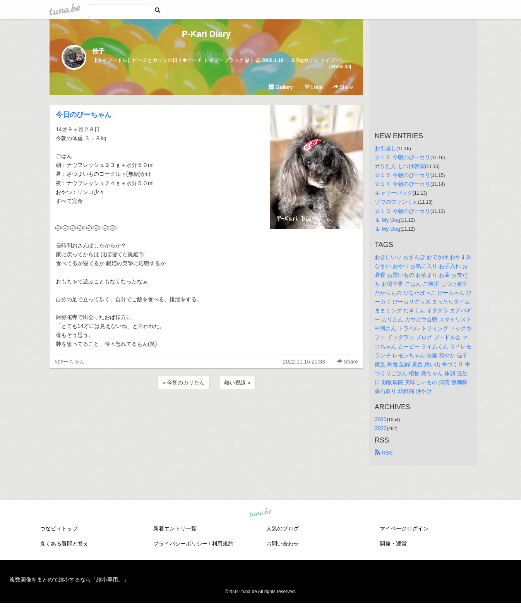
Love (313, 87)
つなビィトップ (59, 528)
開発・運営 (393, 543)
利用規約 (222, 543)
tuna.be (260, 513)
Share (343, 87)
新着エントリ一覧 (175, 528)
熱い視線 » (237, 382)
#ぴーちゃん (70, 362)
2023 (381, 419)
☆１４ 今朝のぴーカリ (402, 184)
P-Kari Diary (206, 34)
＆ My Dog (387, 220)
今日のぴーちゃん (83, 114)
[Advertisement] (206, 411)
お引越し (385, 148)
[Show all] (340, 66)
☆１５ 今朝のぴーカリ (402, 175)
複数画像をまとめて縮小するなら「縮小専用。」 (69, 579)
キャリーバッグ (394, 193)
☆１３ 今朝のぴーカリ (402, 211)
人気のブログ (282, 528)
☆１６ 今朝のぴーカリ (402, 157)
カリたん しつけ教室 (400, 166)
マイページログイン (404, 528)
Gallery (281, 87)
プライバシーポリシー (180, 543)
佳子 (98, 51)
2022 (381, 428)
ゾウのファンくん (396, 202)
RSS (384, 452)
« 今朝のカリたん (183, 382)
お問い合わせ (282, 543)
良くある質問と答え (64, 543)
